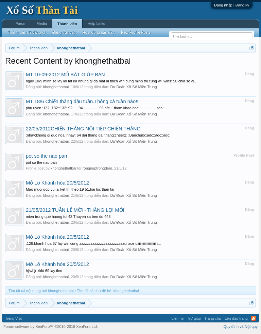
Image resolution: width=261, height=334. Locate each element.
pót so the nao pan (46, 156)
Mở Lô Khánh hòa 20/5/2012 (57, 183)
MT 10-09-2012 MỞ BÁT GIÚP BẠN (65, 74)
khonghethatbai (56, 87)
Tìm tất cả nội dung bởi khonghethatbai (41, 291)
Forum (21, 23)
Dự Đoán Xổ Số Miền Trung (133, 87)
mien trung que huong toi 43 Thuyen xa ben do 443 (68, 216)
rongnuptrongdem (97, 168)
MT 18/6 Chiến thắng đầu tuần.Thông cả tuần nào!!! (83, 101)
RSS (253, 318)
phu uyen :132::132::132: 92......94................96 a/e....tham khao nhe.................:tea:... (96, 108)
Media (42, 23)
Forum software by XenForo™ (50, 326)
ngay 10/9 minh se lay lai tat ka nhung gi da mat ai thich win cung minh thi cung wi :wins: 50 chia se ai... (111, 81)
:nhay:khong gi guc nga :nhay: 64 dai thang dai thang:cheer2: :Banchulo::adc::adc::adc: (98, 135)
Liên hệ (177, 318)
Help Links (96, 23)
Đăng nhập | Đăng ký (231, 5)
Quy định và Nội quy (241, 326)
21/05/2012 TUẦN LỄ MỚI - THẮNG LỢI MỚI (75, 210)
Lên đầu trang (236, 318)
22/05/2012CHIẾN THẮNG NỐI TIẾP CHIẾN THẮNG (83, 128)
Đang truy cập (63, 32)
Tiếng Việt (13, 318)
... (158, 32)
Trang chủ (212, 318)
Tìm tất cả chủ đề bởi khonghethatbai (108, 291)
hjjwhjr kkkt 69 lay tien (44, 271)
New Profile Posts (136, 32)
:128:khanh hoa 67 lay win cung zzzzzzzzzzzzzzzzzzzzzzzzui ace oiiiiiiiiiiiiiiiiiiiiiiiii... (93, 243)
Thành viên (67, 24)
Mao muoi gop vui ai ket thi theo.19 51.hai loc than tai (70, 189)
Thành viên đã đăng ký (27, 32)
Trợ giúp (194, 318)
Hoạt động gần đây (99, 32)
